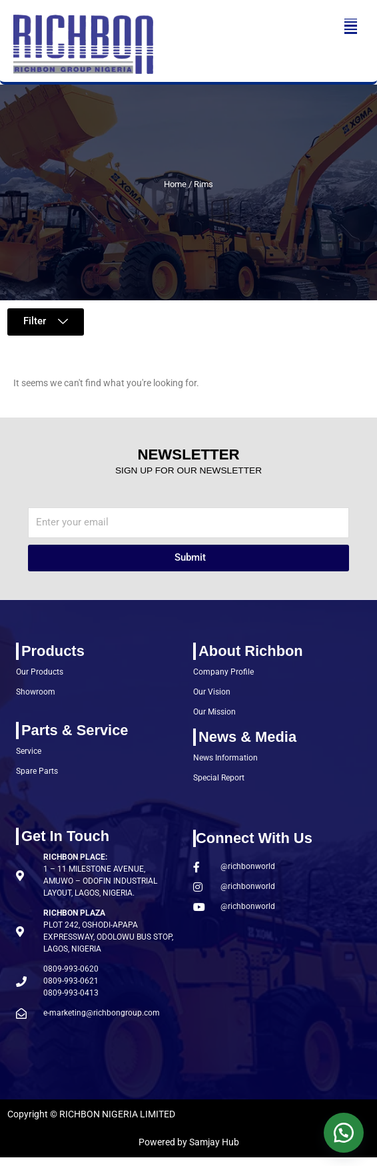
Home (175, 184)
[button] (350, 26)
